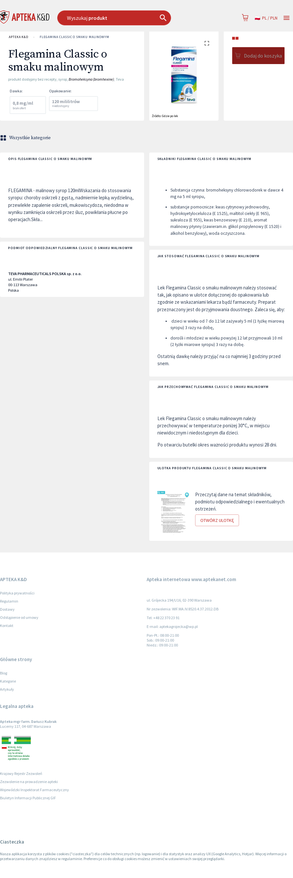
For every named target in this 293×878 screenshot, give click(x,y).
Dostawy (7, 609)
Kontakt (6, 625)
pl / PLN (266, 18)
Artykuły (7, 689)
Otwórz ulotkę (217, 520)
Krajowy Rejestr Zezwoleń (21, 773)
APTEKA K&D (18, 37)
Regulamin (9, 601)
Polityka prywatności (17, 593)
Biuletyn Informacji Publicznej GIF (28, 797)
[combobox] (125, 17)
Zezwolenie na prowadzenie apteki (29, 781)
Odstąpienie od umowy (19, 617)
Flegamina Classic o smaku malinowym (74, 37)
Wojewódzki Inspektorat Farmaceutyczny (34, 789)
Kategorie (8, 681)
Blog (3, 673)
